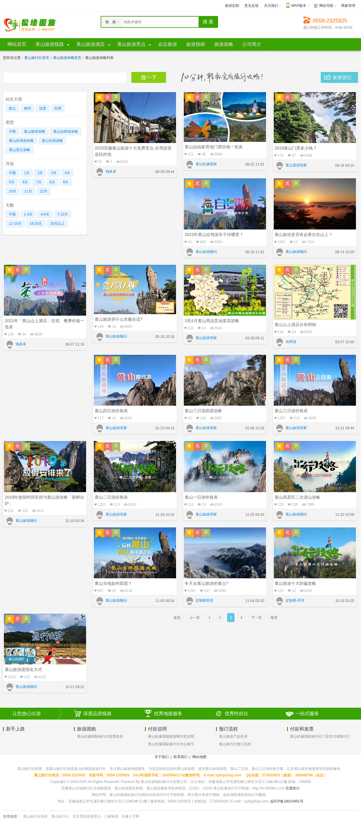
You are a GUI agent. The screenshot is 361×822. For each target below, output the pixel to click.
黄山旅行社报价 (35, 816)
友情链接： (12, 816)
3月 (54, 173)
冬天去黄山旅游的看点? (206, 583)
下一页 (256, 618)
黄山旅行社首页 (36, 58)
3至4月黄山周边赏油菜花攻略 (212, 320)
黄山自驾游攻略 (21, 141)
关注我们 (271, 6)
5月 (11, 182)
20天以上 (57, 223)
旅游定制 (232, 6)
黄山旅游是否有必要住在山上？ (304, 234)
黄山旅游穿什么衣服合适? (119, 319)
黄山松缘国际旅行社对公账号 (171, 744)
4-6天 (45, 214)
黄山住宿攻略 (52, 141)
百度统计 (293, 788)
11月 (28, 191)
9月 (66, 182)
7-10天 (62, 214)
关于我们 (161, 757)
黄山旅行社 (60, 816)
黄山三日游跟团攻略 (203, 410)
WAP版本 (298, 6)
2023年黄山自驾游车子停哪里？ (214, 234)
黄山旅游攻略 (34, 131)
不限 (12, 131)
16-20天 (36, 223)
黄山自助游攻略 (65, 131)
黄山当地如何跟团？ (113, 583)
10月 (12, 191)
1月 (27, 173)
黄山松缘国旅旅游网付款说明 (171, 736)
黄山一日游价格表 (201, 497)
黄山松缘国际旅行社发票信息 (100, 736)
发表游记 (342, 77)
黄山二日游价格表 (111, 497)
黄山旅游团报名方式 (23, 669)
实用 (57, 108)
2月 (40, 173)
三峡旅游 (111, 816)
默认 (12, 108)
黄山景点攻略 (19, 150)
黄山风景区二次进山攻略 (297, 497)
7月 (38, 182)
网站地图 (199, 757)
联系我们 (180, 757)
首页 (176, 618)
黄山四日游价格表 (111, 410)
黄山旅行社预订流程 (235, 744)
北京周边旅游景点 (86, 816)
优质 (42, 108)
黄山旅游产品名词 (233, 736)
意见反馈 (251, 6)
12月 (43, 191)
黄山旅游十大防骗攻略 (295, 583)
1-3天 (28, 214)
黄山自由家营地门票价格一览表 (214, 147)
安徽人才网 (130, 816)
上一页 (194, 618)
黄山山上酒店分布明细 (295, 324)
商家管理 (348, 6)
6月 (25, 182)
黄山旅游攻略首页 (67, 58)
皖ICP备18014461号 (287, 801)
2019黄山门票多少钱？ (296, 148)
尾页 (274, 618)
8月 (52, 182)
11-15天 (15, 223)
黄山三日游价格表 (291, 410)
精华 (27, 108)
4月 (67, 173)
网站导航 (326, 6)
